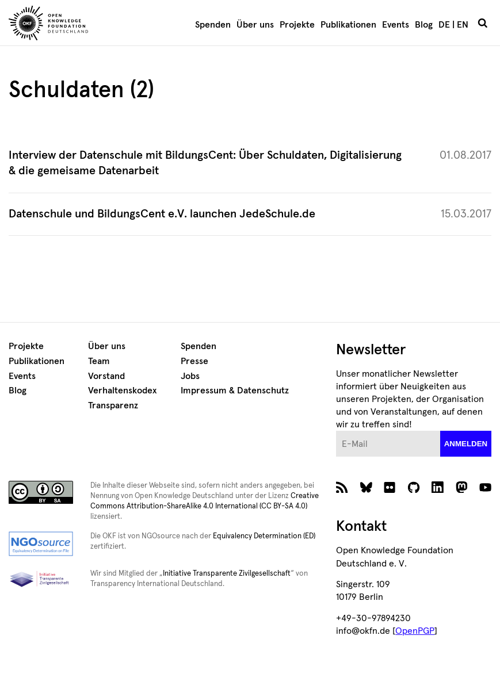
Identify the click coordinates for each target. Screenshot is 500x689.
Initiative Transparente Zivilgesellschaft (227, 573)
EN (462, 24)
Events (395, 24)
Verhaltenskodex (122, 390)
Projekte (297, 24)
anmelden (466, 443)
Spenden (213, 24)
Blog (424, 24)
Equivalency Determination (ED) (264, 536)
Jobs (190, 376)
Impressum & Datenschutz (235, 390)
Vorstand (106, 376)
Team (99, 361)
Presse (194, 361)
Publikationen (348, 24)
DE (444, 24)
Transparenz (113, 405)
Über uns (255, 24)
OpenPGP (414, 631)
